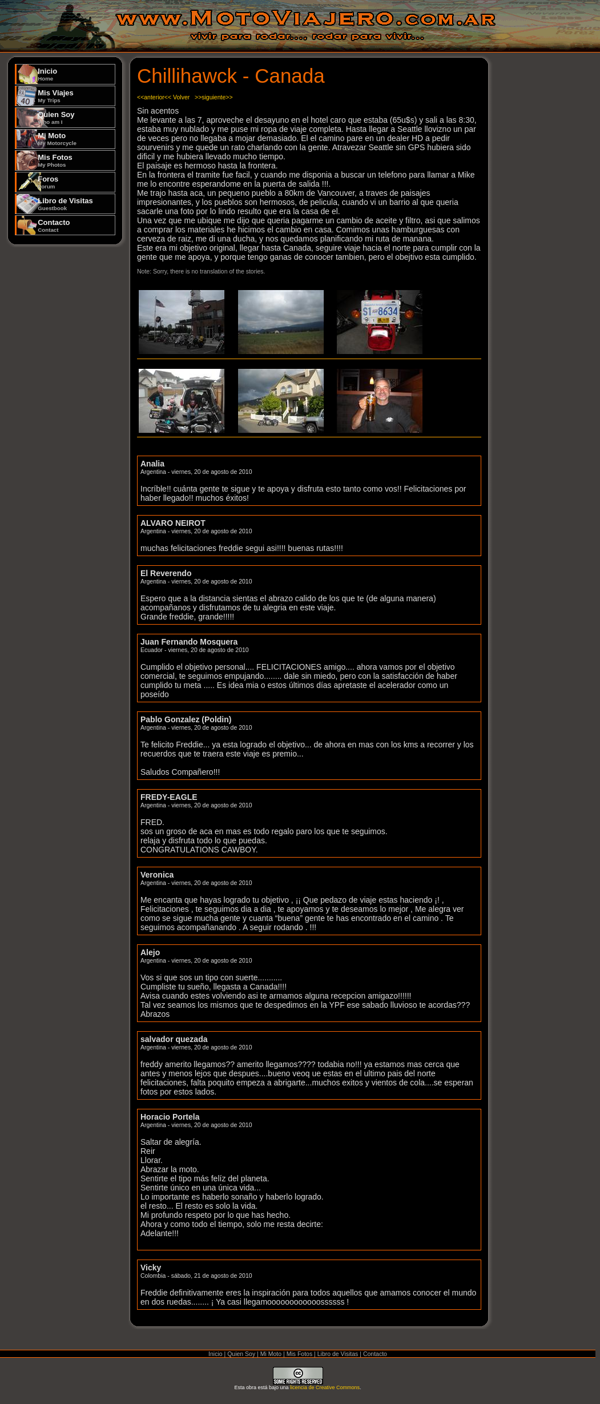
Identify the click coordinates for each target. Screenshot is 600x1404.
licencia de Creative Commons (325, 1387)
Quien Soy (56, 117)
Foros (48, 182)
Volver (181, 97)
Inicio (47, 74)
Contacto (54, 225)
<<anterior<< (154, 97)
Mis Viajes (56, 95)
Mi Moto (57, 138)
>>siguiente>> (214, 97)
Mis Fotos (55, 160)
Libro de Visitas (65, 203)
